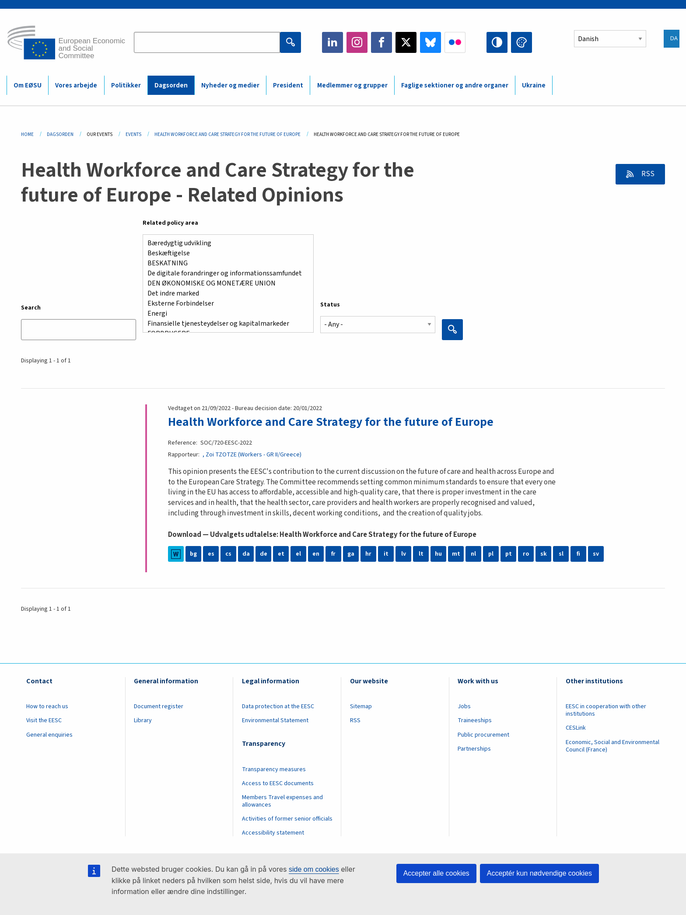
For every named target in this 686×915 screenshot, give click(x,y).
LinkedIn (332, 42)
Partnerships (474, 749)
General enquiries (49, 735)
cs (228, 554)
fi (578, 554)
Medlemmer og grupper (352, 85)
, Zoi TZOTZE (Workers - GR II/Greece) (252, 454)
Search (31, 307)
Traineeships (475, 720)
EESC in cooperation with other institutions (606, 710)
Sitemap (361, 706)
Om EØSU (28, 85)
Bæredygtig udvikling (225, 243)
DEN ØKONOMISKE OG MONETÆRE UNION (225, 283)
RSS (647, 174)
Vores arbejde (76, 85)
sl (561, 554)
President (288, 85)
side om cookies (314, 869)
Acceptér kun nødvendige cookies (539, 873)
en (315, 554)
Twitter (406, 42)
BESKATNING (225, 263)
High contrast (497, 42)
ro (526, 554)
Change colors (521, 42)
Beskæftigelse (225, 253)
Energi (225, 314)
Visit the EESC (44, 720)
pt (508, 554)
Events (133, 134)
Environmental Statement (275, 720)
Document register (158, 706)
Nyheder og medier (230, 85)
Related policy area (170, 223)
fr (333, 554)
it (386, 554)
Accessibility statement (273, 832)
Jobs (464, 706)
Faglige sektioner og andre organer (454, 85)
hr (368, 554)
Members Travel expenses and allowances (282, 801)
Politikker (126, 85)
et (281, 554)
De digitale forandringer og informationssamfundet (225, 273)
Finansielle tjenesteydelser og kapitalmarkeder (225, 324)
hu (438, 554)
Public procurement (483, 735)
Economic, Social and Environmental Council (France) (612, 746)
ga (350, 554)
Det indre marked (225, 294)
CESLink (576, 728)
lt (421, 554)
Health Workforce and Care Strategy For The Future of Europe (227, 134)
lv (403, 554)
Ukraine (534, 85)
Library (143, 720)
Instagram (357, 42)
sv (596, 554)
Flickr (455, 42)
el (298, 554)
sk (543, 554)
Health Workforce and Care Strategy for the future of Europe (331, 422)
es (211, 554)
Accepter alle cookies (436, 873)
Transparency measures (274, 769)
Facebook (381, 42)
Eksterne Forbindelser (225, 304)
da (246, 554)
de (263, 554)
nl (473, 554)
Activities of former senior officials (287, 818)
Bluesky (430, 42)
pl (491, 554)
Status (330, 304)
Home (27, 134)
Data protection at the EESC (278, 706)
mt (456, 554)
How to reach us (47, 706)
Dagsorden (171, 85)
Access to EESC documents (278, 783)
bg (193, 554)
